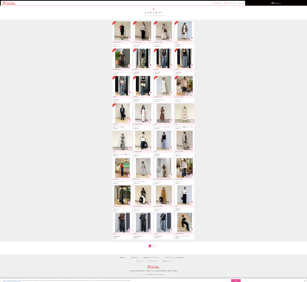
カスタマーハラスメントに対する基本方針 (174, 257)
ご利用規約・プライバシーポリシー (149, 257)
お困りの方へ (121, 257)
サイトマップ (138, 261)
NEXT (157, 245)
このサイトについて (152, 261)
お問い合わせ (133, 257)
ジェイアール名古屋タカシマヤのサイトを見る (153, 274)
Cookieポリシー (166, 261)
